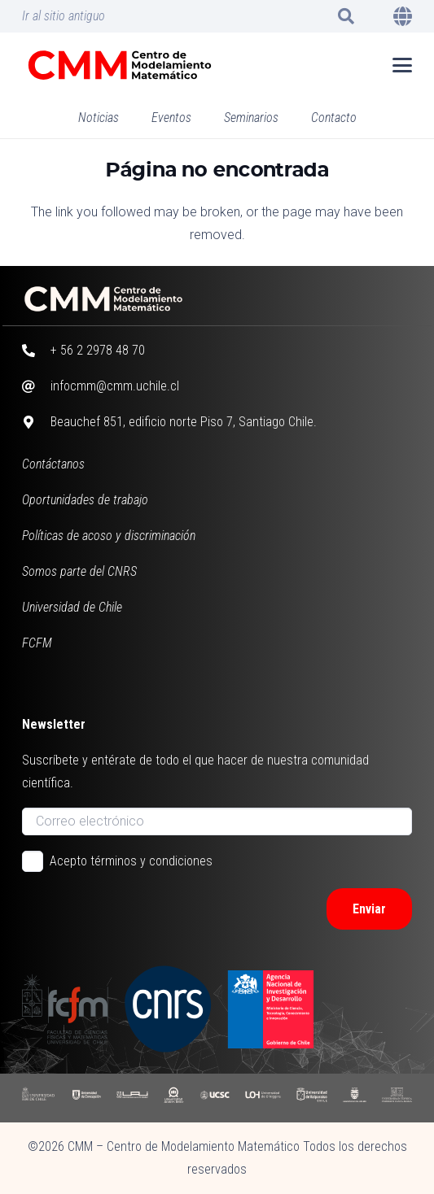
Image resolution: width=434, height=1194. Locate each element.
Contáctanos (53, 464)
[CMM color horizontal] (119, 65)
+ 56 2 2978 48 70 (97, 350)
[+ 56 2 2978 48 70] (36, 350)
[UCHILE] (39, 1098)
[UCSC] (214, 1098)
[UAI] (132, 1098)
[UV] (311, 1098)
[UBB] (354, 1098)
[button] (346, 16)
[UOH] (263, 1098)
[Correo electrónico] (217, 821)
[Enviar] (369, 909)
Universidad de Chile (72, 607)
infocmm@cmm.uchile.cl (114, 386)
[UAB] (173, 1098)
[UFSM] (397, 1098)
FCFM (37, 643)
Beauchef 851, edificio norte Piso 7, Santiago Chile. (183, 421)
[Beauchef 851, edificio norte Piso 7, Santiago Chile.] (36, 422)
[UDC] (87, 1098)
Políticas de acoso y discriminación (108, 535)
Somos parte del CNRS (79, 571)
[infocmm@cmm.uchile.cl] (36, 386)
